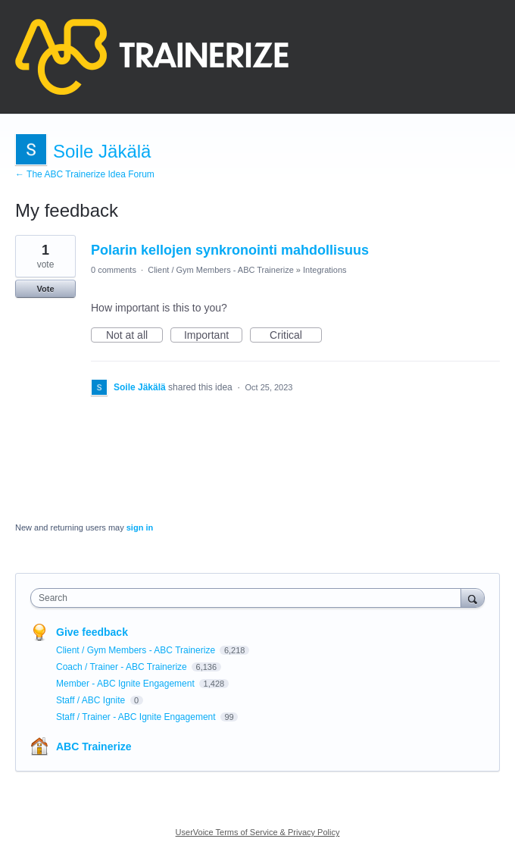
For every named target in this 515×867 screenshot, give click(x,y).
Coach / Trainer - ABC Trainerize (122, 667)
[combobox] (249, 598)
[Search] (472, 597)
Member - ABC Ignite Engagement (126, 683)
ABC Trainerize (94, 746)
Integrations (324, 269)
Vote (45, 288)
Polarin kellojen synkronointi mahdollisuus (230, 250)
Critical (296, 336)
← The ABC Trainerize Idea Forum (84, 174)
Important (213, 336)
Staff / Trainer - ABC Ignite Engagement (137, 717)
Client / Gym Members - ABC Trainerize (221, 269)
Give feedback (92, 632)
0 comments (113, 269)
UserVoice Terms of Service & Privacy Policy (258, 832)
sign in (139, 527)
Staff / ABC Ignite (92, 700)
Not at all (134, 336)
